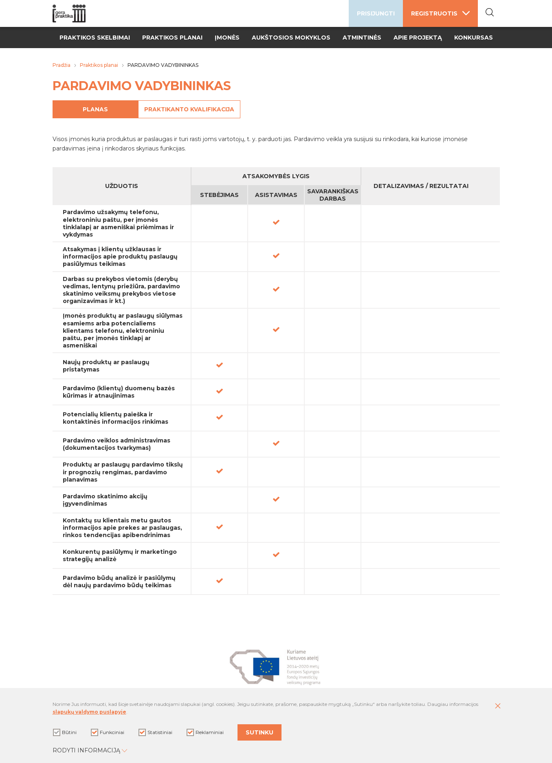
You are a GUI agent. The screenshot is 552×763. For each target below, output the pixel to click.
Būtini (65, 733)
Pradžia (61, 65)
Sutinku (259, 733)
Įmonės (227, 37)
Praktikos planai (172, 37)
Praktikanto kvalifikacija (211, 109)
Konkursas (473, 37)
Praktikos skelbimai (94, 37)
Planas (105, 109)
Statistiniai (155, 733)
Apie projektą (418, 37)
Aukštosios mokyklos (291, 37)
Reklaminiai (205, 733)
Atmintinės (362, 37)
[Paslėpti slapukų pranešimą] (498, 708)
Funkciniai (107, 733)
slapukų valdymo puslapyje (89, 714)
